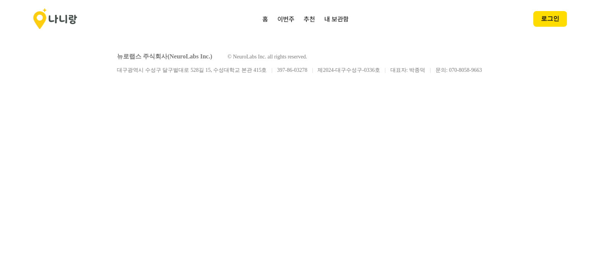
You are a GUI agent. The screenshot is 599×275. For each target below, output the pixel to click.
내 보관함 (336, 18)
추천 (309, 18)
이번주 (286, 18)
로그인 (550, 18)
